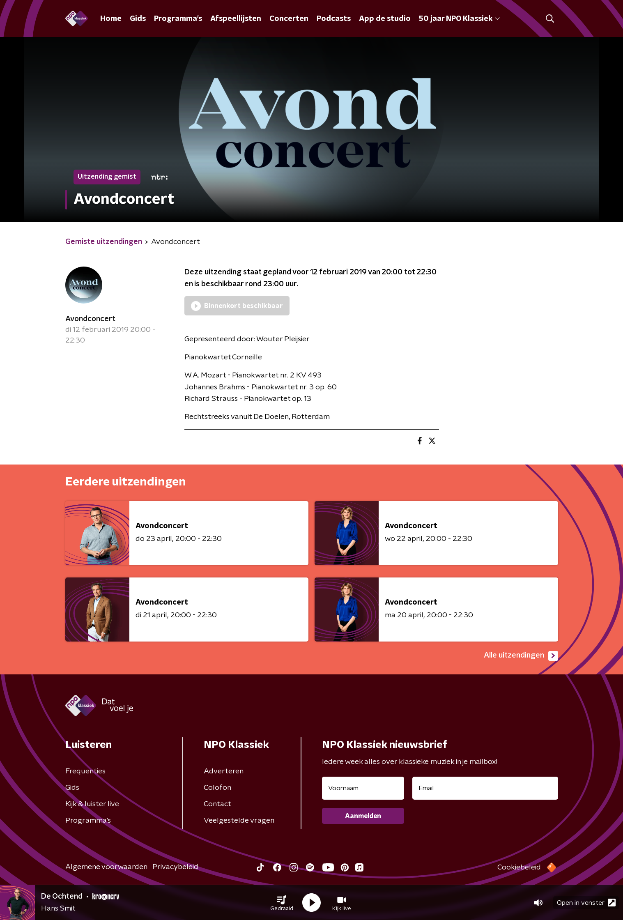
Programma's (178, 19)
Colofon (217, 787)
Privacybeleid (175, 867)
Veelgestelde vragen (239, 820)
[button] (282, 903)
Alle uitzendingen (521, 656)
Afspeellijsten (235, 19)
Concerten (288, 19)
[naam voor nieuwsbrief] (363, 788)
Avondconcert (90, 319)
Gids (138, 19)
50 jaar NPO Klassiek (459, 19)
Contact (217, 804)
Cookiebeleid (519, 867)
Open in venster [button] (586, 902)
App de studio (385, 19)
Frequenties (85, 771)
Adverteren (224, 771)
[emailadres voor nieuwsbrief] (485, 788)
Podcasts (334, 19)
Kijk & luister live (92, 804)
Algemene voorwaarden (106, 867)
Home (111, 19)
